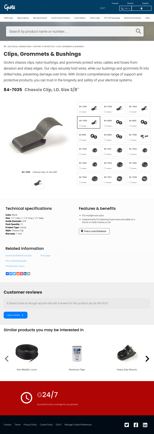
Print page (45, 255)
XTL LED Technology (112, 18)
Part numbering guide (16, 261)
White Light (8, 18)
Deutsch (130, 3)
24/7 (102, 8)
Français (115, 3)
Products (25, 7)
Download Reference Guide (18, 255)
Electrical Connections (132, 18)
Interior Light (95, 18)
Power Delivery (80, 18)
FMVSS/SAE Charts (15, 266)
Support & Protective (43, 46)
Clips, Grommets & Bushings (70, 46)
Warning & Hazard (40, 18)
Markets (44, 7)
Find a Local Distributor (93, 231)
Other (147, 18)
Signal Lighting (23, 18)
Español (145, 3)
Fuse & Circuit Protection (60, 18)
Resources (63, 7)
